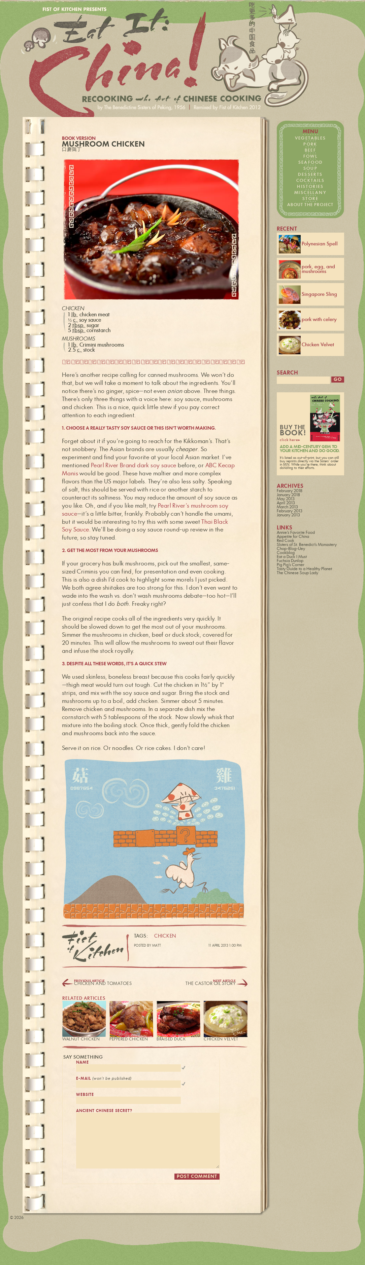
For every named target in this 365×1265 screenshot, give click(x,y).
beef (311, 150)
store (310, 199)
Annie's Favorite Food (296, 533)
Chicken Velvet (221, 1039)
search (287, 372)
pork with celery (308, 320)
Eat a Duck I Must (292, 558)
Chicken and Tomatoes (103, 984)
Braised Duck (171, 1039)
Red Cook (285, 542)
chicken (165, 936)
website (85, 1097)
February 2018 (289, 492)
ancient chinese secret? (104, 1114)
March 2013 (287, 508)
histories (310, 187)
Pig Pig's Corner (290, 566)
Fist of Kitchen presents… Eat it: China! (166, 63)
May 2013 (286, 500)
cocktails (310, 181)
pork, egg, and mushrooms (307, 269)
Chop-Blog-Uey (291, 550)
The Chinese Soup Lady (297, 574)
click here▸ (290, 441)
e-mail (104, 1079)
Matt (156, 945)
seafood (310, 162)
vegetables (310, 138)
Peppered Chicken (128, 1039)
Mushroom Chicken (103, 144)
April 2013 (286, 504)
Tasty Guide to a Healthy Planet (304, 570)
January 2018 (288, 496)
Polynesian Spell (308, 244)
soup (310, 168)
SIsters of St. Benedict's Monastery (307, 546)
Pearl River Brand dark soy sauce (133, 465)
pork (310, 144)
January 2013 (288, 516)
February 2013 (289, 512)
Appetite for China (293, 538)
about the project (310, 205)
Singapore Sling (308, 294)
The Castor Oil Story (211, 984)
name (82, 1062)
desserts (310, 174)
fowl (310, 156)
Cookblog (286, 554)
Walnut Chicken (81, 1039)
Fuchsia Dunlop (290, 562)
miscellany (310, 193)
